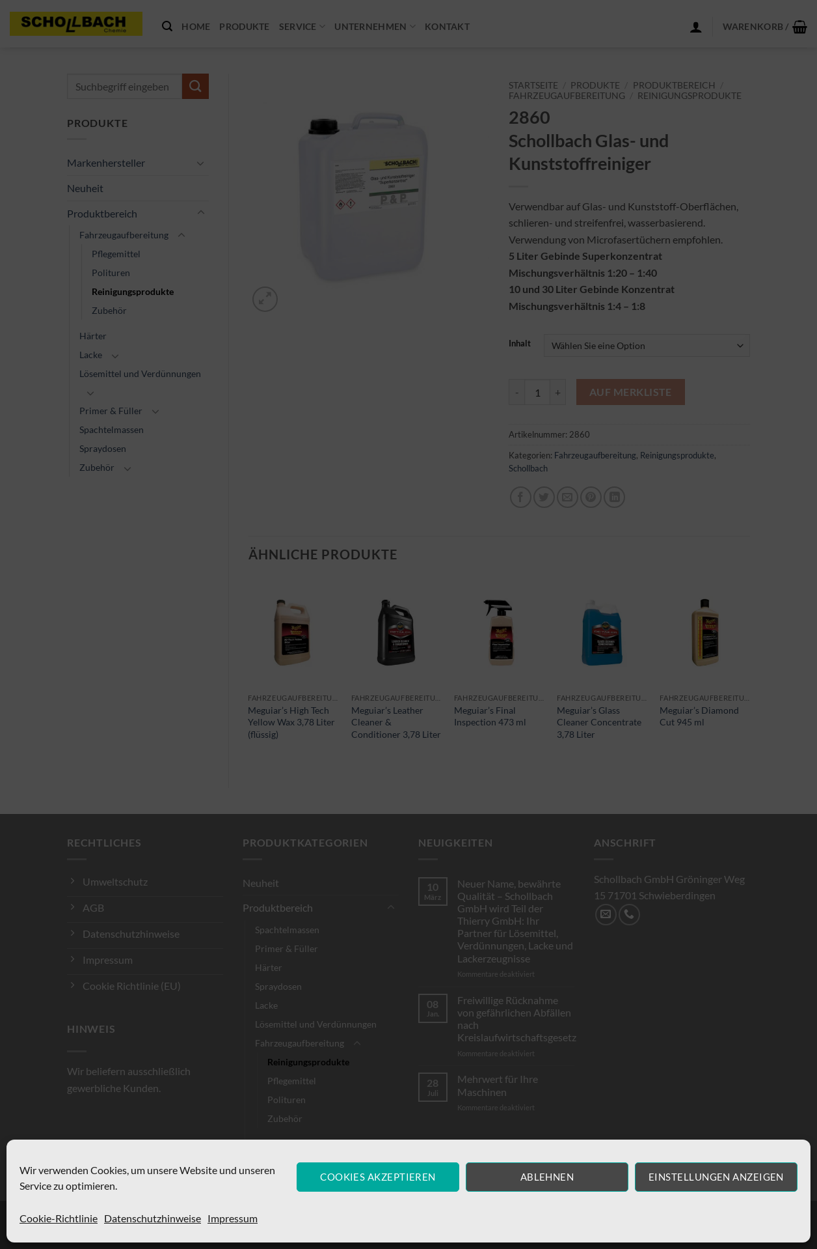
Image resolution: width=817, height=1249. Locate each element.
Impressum (233, 1218)
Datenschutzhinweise (152, 1218)
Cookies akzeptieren (378, 1177)
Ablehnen (547, 1177)
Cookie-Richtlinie (59, 1218)
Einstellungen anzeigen (716, 1177)
